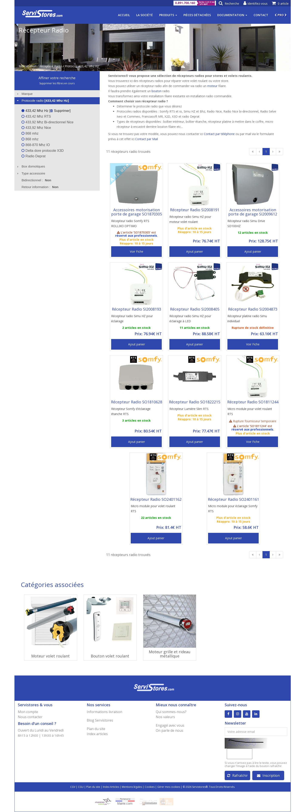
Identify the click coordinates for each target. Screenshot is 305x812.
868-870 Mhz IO (35, 145)
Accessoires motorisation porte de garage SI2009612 (252, 212)
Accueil (124, 15)
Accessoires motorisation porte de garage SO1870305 (136, 212)
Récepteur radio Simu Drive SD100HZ (246, 223)
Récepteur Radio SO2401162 (156, 499)
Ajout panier (194, 251)
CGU (81, 787)
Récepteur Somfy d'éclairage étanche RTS (130, 411)
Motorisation (28, 66)
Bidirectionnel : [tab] (36, 180)
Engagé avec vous (170, 725)
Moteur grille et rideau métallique (169, 654)
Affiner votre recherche (56, 78)
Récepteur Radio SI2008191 (194, 209)
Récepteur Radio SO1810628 (136, 401)
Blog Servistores (100, 720)
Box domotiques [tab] (30, 166)
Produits (168, 15)
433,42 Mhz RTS (36, 116)
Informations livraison (104, 711)
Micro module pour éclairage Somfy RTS (232, 508)
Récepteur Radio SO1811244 (252, 401)
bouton (157, 91)
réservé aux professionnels (136, 236)
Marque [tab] (24, 94)
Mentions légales (132, 787)
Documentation (232, 15)
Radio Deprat (33, 156)
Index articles (97, 734)
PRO (281, 15)
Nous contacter (30, 717)
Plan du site (96, 728)
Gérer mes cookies (168, 787)
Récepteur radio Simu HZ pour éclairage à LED (190, 318)
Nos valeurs (165, 717)
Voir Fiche (136, 251)
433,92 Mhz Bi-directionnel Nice (47, 122)
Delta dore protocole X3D (42, 150)
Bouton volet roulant (110, 656)
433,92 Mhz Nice (36, 127)
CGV (72, 787)
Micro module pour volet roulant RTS (249, 411)
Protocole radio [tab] (42, 100)
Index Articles (111, 787)
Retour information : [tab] (39, 187)
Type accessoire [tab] (30, 173)
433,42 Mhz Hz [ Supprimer (45, 111)
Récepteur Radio (50, 66)
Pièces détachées (197, 15)
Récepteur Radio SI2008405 (194, 309)
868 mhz (29, 133)
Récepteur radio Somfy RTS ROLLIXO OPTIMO (130, 223)
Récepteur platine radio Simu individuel (247, 318)
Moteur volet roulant (50, 656)
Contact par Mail (146, 139)
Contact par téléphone (219, 134)
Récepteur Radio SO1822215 (194, 401)
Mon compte (28, 711)
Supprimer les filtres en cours (57, 83)
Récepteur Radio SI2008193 (136, 309)
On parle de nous (169, 730)
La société (144, 15)
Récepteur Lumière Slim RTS (189, 409)
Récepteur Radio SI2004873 (252, 309)
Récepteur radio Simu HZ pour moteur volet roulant (190, 219)
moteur (212, 86)
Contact (261, 15)
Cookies (150, 787)
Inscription (268, 775)
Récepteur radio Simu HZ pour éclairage (132, 318)
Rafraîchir (237, 775)
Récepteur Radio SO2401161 (233, 499)
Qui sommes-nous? (171, 711)
